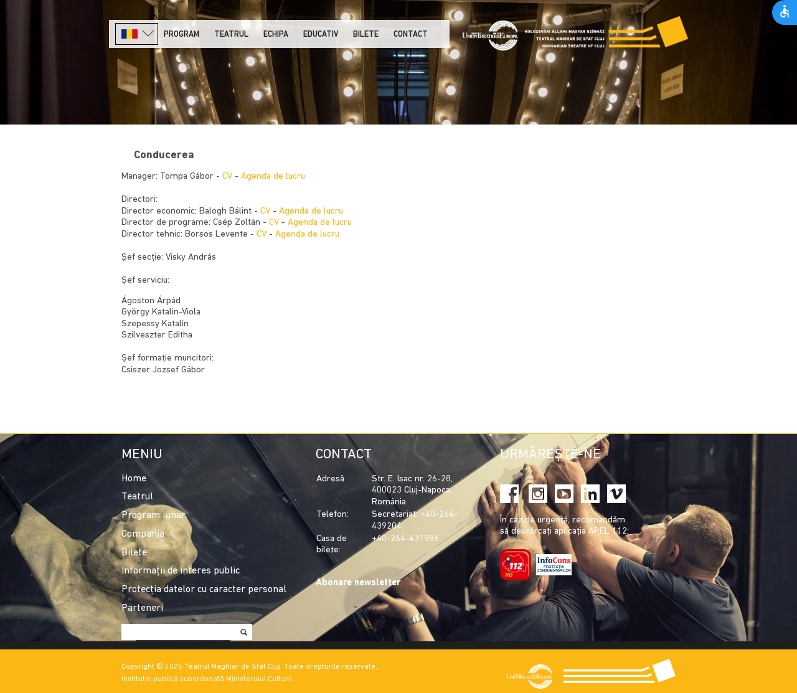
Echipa (275, 35)
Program (181, 35)
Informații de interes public (180, 571)
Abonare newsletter (358, 583)
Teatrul (231, 35)
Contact (411, 35)
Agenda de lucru (273, 176)
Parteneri (142, 608)
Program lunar (153, 516)
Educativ (320, 35)
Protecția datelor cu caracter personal (203, 590)
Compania (142, 534)
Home (133, 479)
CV (227, 176)
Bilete (366, 35)
